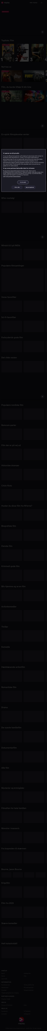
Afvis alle (17, 187)
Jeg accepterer (30, 187)
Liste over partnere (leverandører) (12, 176)
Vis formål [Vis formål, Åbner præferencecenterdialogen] (23, 182)
